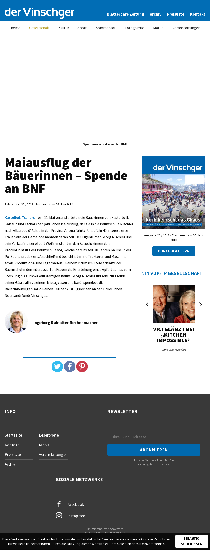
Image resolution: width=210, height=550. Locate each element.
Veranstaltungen (186, 27)
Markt (158, 27)
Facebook (70, 504)
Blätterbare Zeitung (125, 14)
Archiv (155, 14)
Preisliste (175, 14)
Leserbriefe (49, 435)
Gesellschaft (39, 27)
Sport (82, 27)
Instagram (70, 515)
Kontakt (197, 14)
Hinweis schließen (192, 541)
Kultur (63, 27)
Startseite (13, 435)
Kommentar (105, 27)
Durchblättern (174, 251)
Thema (14, 27)
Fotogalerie (134, 27)
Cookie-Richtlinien (156, 539)
